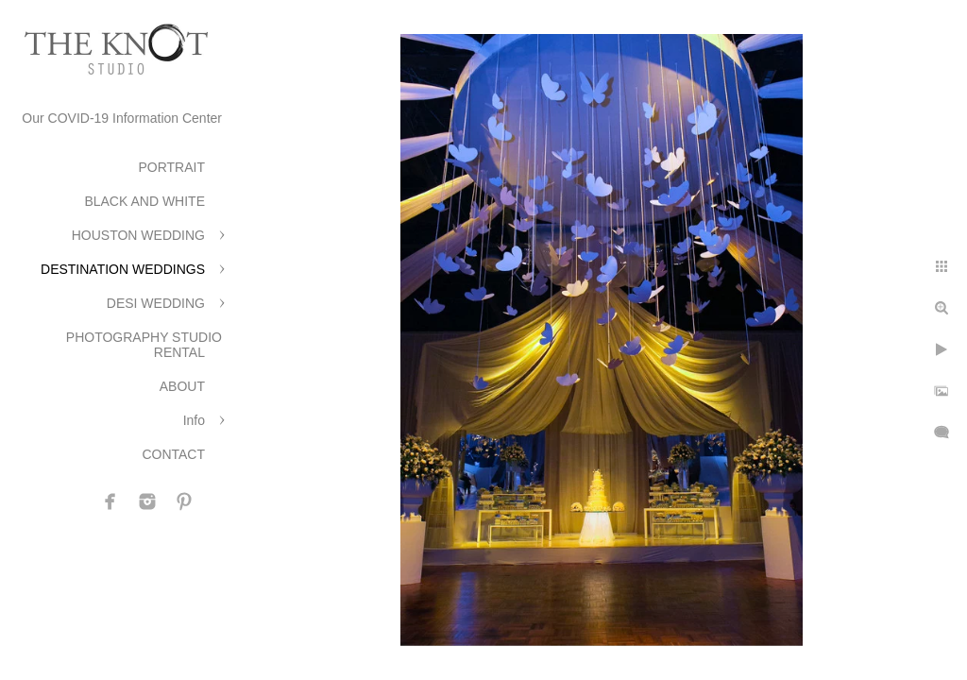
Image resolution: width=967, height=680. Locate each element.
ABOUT (182, 386)
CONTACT (173, 454)
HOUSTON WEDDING (138, 235)
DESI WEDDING (156, 303)
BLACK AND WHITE (144, 201)
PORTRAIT (171, 167)
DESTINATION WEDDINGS (123, 269)
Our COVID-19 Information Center (122, 118)
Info (194, 420)
